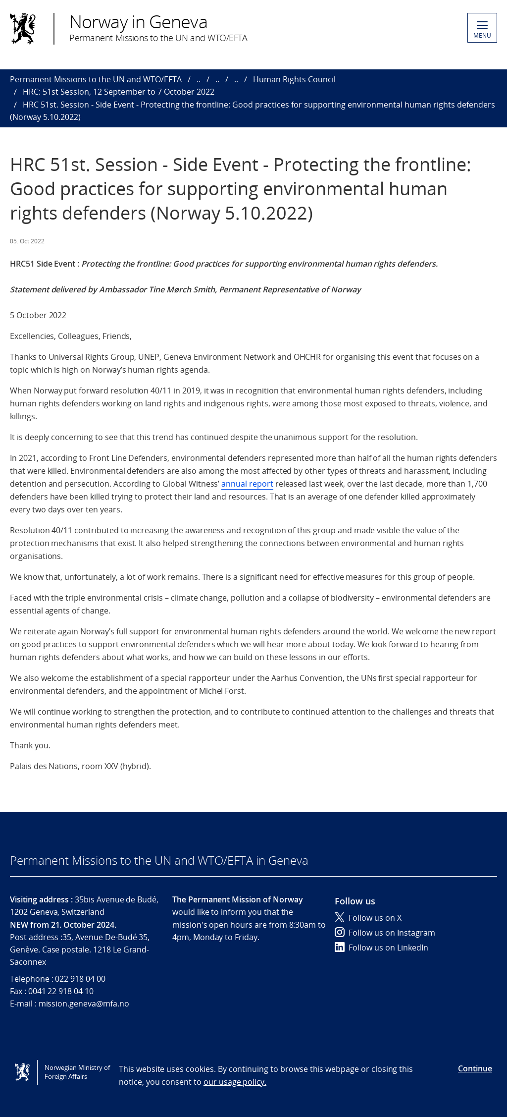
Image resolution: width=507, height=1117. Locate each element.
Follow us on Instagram (385, 932)
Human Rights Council (294, 79)
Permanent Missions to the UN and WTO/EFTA (96, 79)
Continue (475, 1068)
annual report (247, 483)
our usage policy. (234, 1081)
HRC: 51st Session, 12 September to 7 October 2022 (118, 91)
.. (199, 79)
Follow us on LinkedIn (381, 947)
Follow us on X (368, 917)
